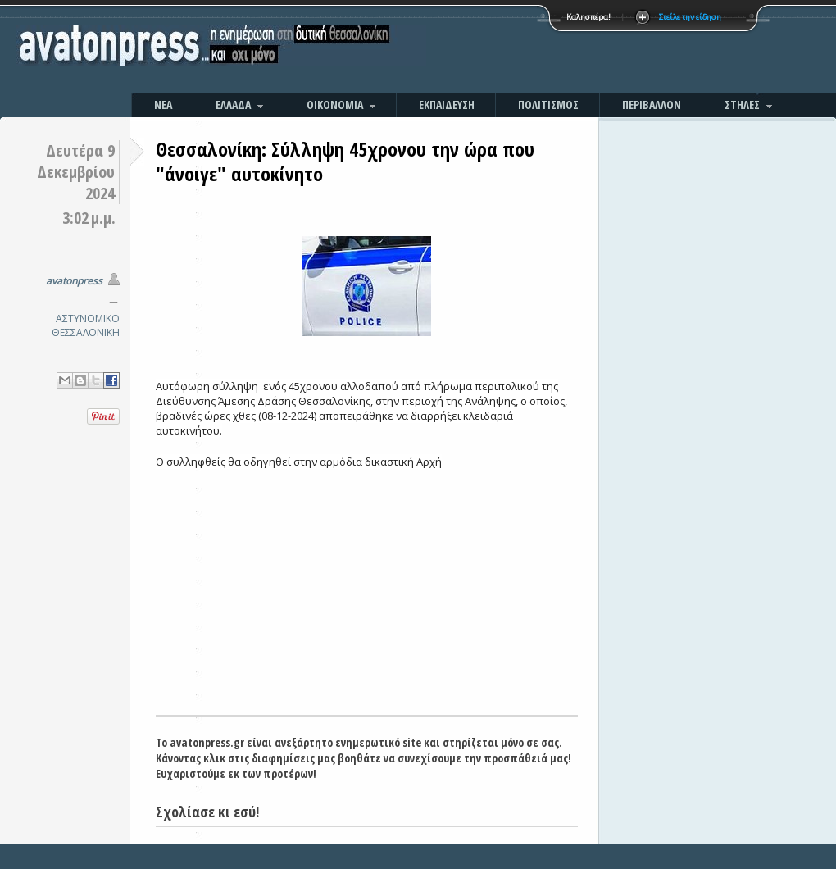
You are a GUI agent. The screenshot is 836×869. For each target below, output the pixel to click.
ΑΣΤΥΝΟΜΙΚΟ (88, 318)
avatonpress (74, 281)
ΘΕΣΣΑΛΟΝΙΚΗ (86, 332)
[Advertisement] (594, 49)
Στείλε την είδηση (690, 16)
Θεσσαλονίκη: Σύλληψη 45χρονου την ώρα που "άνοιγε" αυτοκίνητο (345, 161)
